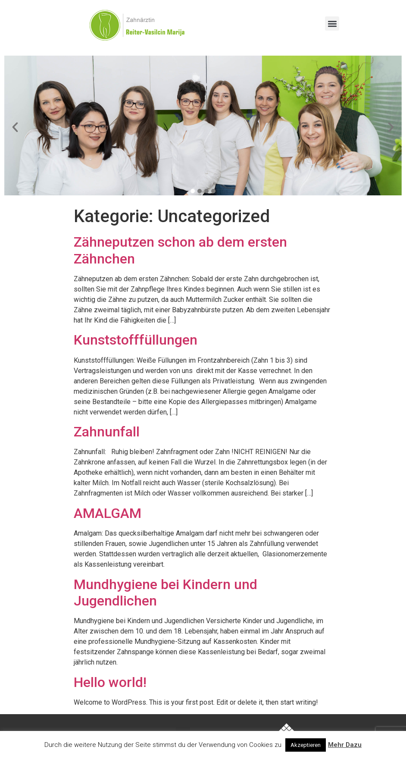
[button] (332, 23)
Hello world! (110, 682)
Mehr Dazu (345, 745)
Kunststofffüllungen (135, 340)
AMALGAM (107, 513)
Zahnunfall (107, 431)
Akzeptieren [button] (305, 745)
